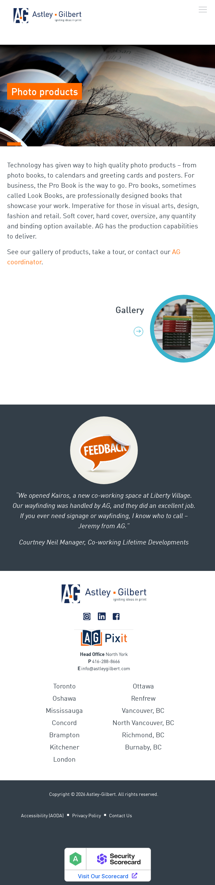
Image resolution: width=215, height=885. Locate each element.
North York (117, 654)
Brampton (64, 735)
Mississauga (64, 711)
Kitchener (64, 747)
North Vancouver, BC (143, 723)
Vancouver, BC (143, 711)
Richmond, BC (143, 735)
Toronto (64, 686)
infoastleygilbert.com (105, 668)
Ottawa (143, 686)
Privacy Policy (86, 816)
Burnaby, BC (143, 747)
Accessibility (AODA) (42, 816)
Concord (64, 723)
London (64, 760)
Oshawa (64, 699)
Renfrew (143, 699)
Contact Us (120, 816)
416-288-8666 (106, 661)
